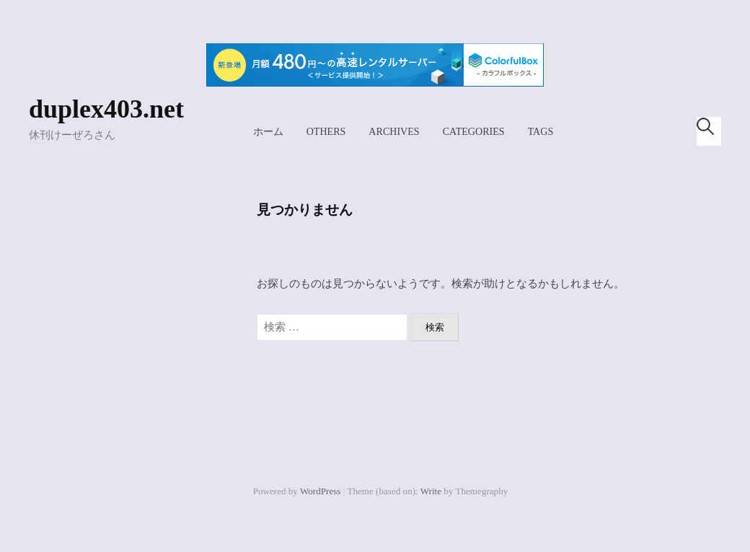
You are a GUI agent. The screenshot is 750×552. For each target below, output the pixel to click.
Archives (394, 131)
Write (430, 491)
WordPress (320, 491)
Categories (474, 131)
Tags (541, 131)
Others (326, 131)
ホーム (268, 131)
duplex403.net (106, 109)
